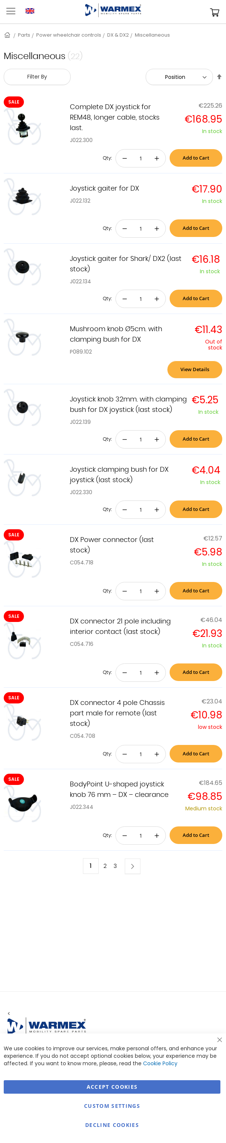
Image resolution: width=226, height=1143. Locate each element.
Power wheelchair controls (68, 34)
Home (8, 34)
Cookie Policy (160, 1063)
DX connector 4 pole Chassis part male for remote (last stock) (117, 713)
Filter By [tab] (37, 76)
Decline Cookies (112, 1124)
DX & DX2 (118, 34)
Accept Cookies (112, 1086)
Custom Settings (112, 1105)
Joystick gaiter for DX (104, 188)
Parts (24, 34)
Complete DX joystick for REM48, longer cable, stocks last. (115, 118)
